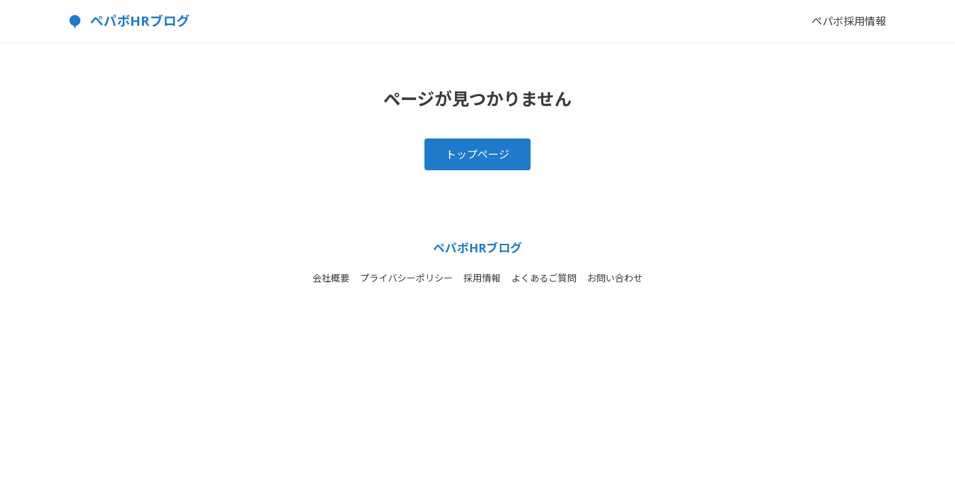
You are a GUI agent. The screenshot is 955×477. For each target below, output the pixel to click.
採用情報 (482, 278)
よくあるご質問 (543, 278)
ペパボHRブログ (140, 21)
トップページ (477, 154)
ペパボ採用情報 (849, 21)
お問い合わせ (615, 278)
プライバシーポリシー (406, 278)
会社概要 (331, 278)
